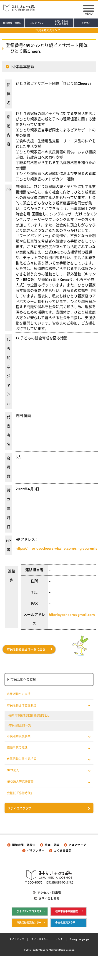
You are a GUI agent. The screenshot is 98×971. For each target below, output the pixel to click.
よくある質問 (62, 850)
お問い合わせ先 (49, 898)
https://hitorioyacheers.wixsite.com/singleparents (56, 548)
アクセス (85, 23)
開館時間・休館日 (12, 23)
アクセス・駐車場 (49, 892)
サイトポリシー (39, 939)
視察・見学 (52, 845)
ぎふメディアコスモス (29, 911)
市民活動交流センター (49, 30)
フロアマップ (37, 23)
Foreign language (79, 939)
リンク (59, 939)
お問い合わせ (61, 23)
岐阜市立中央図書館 (66, 911)
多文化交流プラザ (65, 922)
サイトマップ (16, 939)
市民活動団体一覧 (20, 725)
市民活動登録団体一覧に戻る (26, 649)
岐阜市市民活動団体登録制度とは (29, 715)
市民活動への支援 (18, 694)
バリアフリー (36, 850)
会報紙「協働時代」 (20, 793)
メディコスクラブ (19, 808)
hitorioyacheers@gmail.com (72, 614)
